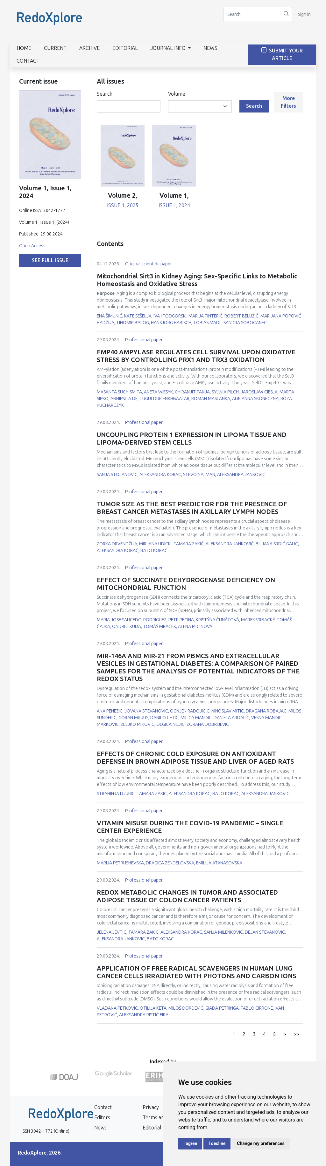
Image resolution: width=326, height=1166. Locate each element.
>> (296, 1034)
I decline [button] (217, 1143)
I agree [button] (190, 1143)
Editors (102, 1118)
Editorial (125, 48)
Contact (28, 61)
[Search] (251, 14)
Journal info (169, 48)
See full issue (50, 260)
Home (24, 48)
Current (55, 48)
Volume (176, 94)
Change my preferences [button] (260, 1143)
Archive (89, 48)
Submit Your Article (282, 54)
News (210, 48)
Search (104, 94)
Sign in (304, 14)
